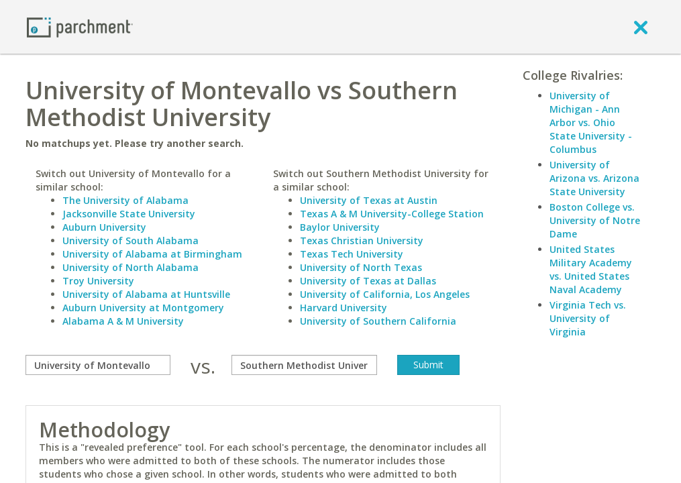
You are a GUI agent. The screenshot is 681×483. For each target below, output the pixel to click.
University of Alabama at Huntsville (146, 294)
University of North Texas (361, 267)
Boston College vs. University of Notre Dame (594, 220)
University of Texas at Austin (368, 200)
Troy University (98, 280)
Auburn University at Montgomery (143, 307)
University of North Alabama (130, 267)
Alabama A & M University (123, 321)
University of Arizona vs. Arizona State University (594, 178)
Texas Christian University (361, 240)
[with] (303, 365)
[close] (640, 27)
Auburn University (104, 227)
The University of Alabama (125, 200)
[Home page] (80, 26)
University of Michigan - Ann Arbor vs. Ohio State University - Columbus (590, 122)
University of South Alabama (130, 240)
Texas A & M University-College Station (392, 213)
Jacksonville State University (128, 213)
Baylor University (340, 227)
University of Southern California (378, 321)
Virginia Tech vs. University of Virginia (587, 318)
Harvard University (343, 307)
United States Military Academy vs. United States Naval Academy (590, 269)
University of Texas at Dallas (368, 280)
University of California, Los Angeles (385, 294)
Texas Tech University (351, 254)
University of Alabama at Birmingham (152, 254)
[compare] (97, 365)
